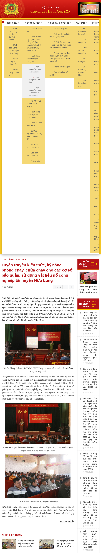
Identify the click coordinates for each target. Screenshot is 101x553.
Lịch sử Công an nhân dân (14, 61)
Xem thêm (94, 263)
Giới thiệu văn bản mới (82, 31)
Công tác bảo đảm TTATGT (34, 124)
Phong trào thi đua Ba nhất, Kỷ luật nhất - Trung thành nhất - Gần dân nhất (60, 57)
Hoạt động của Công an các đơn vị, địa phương (35, 91)
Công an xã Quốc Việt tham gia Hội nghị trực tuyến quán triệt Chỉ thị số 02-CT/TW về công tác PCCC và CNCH (26, 544)
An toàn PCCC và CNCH (33, 146)
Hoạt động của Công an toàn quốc (35, 69)
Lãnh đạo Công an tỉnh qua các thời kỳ (14, 49)
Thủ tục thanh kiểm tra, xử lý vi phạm (60, 35)
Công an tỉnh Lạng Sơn (82, 50)
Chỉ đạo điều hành (34, 30)
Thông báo (35, 161)
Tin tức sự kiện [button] (33, 23)
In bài (57, 287)
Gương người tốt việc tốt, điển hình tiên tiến (34, 135)
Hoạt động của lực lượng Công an (33, 59)
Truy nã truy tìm (60, 28)
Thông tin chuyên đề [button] (59, 23)
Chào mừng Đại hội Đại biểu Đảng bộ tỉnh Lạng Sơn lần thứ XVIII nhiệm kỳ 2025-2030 (34, 43)
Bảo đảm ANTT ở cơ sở (33, 154)
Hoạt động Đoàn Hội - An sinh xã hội (33, 115)
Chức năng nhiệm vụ (14, 72)
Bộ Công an (82, 60)
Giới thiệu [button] (12, 23)
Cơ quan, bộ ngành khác (82, 70)
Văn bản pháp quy (82, 83)
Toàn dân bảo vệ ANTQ (59, 73)
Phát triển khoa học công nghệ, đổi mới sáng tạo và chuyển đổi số (60, 45)
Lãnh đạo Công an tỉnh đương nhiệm (13, 34)
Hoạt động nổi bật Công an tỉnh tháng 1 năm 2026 (88, 289)
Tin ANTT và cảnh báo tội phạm (34, 104)
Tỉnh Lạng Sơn (82, 40)
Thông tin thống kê (62, 66)
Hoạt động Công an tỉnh (34, 80)
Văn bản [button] (80, 23)
